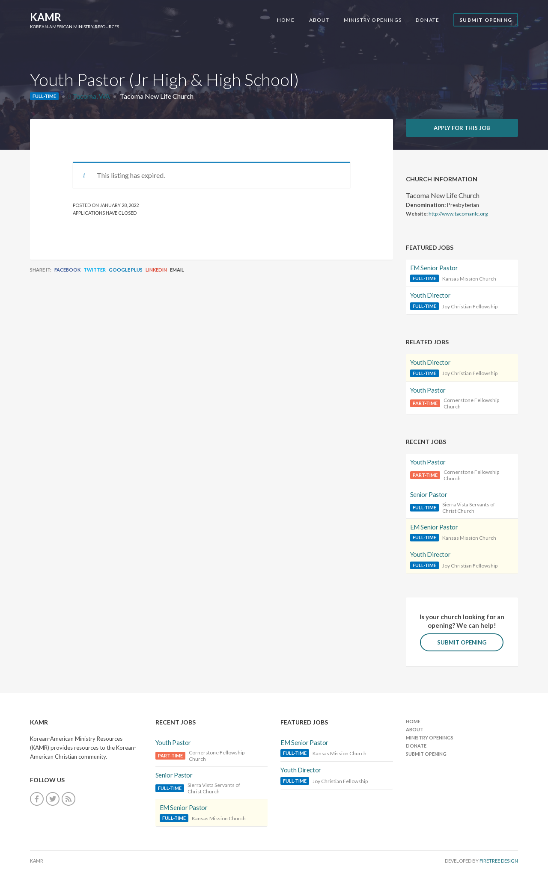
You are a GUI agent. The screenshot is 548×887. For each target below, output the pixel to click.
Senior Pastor (428, 494)
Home (286, 20)
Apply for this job (462, 127)
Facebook (67, 269)
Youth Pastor (428, 390)
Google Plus (126, 269)
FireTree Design (499, 860)
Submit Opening (485, 20)
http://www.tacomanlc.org (458, 213)
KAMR (45, 17)
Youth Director (430, 295)
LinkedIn (156, 269)
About (319, 20)
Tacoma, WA (91, 96)
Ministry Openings (373, 20)
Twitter (94, 269)
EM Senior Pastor (434, 268)
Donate (427, 20)
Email (177, 269)
